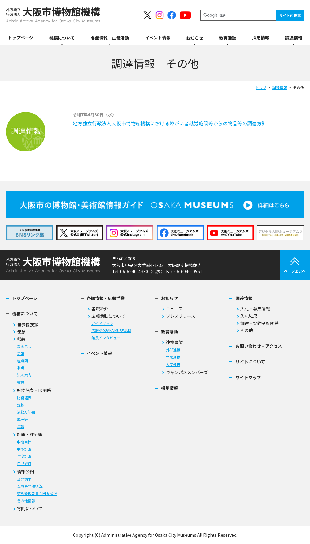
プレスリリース (180, 316)
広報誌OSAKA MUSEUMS (111, 330)
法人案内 (24, 375)
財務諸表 (24, 398)
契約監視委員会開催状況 (37, 493)
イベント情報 (99, 353)
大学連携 (173, 364)
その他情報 (26, 501)
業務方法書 (26, 412)
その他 (246, 330)
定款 (20, 405)
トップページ (25, 298)
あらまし (24, 346)
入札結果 (248, 316)
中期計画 (24, 449)
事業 (20, 368)
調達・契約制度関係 (259, 323)
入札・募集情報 (255, 308)
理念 (21, 331)
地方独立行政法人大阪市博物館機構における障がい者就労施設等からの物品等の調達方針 (169, 123)
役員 (20, 382)
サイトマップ (248, 377)
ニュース (174, 308)
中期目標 (24, 442)
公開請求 (24, 479)
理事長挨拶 (27, 324)
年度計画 (24, 456)
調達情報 (279, 87)
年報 (20, 426)
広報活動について (108, 316)
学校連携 (173, 357)
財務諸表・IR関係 (34, 390)
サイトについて (250, 361)
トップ (261, 87)
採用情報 (169, 388)
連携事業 (174, 342)
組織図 (22, 361)
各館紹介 (99, 308)
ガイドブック (102, 323)
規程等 (22, 419)
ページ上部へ (295, 265)
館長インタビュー (105, 338)
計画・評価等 (29, 434)
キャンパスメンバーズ (187, 372)
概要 (21, 338)
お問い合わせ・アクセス (259, 346)
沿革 (20, 353)
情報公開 (25, 471)
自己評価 (24, 463)
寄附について (29, 508)
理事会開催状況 (29, 486)
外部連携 (173, 350)
